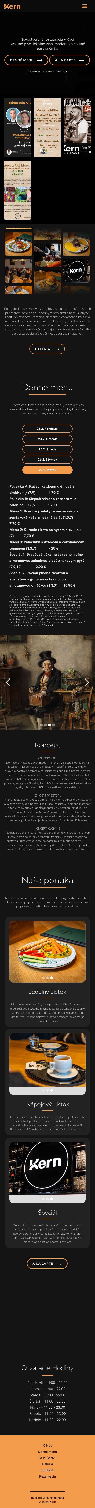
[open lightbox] (17, 127)
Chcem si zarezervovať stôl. (47, 71)
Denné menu (47, 1452)
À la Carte (47, 1458)
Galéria (47, 1464)
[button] (85, 6)
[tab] (47, 429)
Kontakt (47, 1470)
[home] (12, 6)
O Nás (47, 1446)
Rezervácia (47, 1476)
